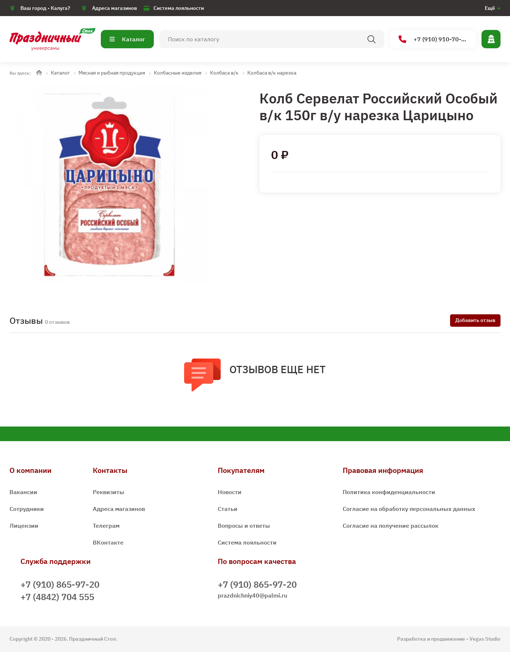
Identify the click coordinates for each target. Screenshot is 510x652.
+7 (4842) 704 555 (57, 597)
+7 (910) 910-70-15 (433, 39)
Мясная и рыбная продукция (112, 72)
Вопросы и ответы (244, 525)
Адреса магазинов (114, 8)
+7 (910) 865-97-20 (59, 584)
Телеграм (106, 525)
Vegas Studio (485, 639)
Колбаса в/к (224, 72)
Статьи (227, 508)
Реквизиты (108, 492)
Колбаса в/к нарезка (271, 72)
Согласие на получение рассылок (390, 525)
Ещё (490, 8)
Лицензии (23, 525)
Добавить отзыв (475, 320)
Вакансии (23, 492)
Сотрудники (26, 508)
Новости (229, 492)
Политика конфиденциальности (389, 492)
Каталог (127, 39)
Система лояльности (178, 8)
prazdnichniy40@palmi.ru (252, 595)
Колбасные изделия (177, 72)
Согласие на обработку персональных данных (409, 508)
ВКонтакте (108, 542)
